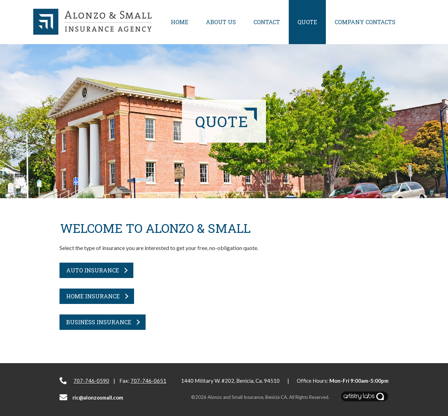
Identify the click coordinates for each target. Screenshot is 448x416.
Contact (266, 22)
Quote (307, 22)
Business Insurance (98, 322)
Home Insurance (93, 296)
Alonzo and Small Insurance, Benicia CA (247, 397)
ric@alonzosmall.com (91, 397)
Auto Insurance (92, 270)
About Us (221, 22)
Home (179, 22)
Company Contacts (365, 22)
